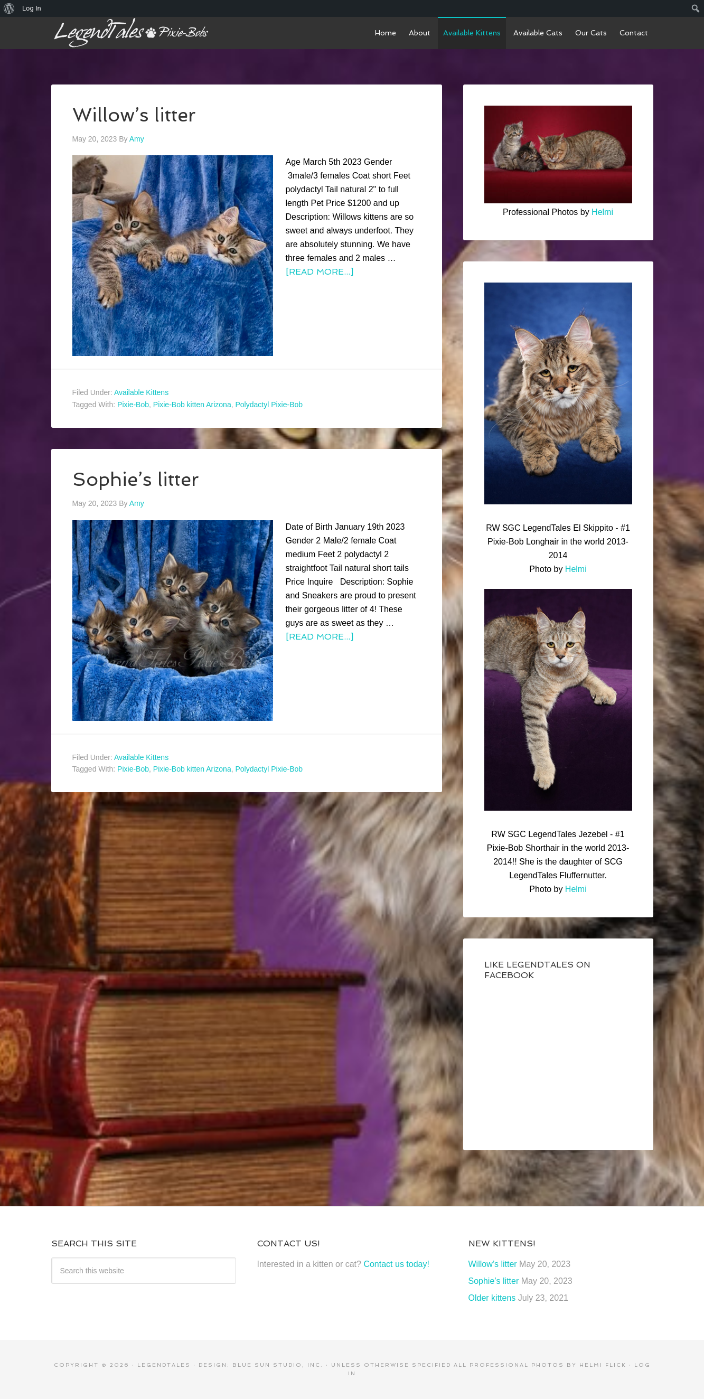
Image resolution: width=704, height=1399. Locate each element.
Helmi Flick (602, 1365)
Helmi (602, 212)
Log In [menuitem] (31, 8)
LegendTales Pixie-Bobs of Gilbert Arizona (130, 33)
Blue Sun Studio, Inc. (277, 1365)
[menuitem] (9, 8)
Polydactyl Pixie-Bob (269, 404)
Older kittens (492, 1297)
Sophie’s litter (135, 479)
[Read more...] (319, 272)
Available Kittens (141, 392)
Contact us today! (396, 1264)
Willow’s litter (134, 115)
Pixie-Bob (133, 404)
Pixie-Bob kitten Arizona (192, 404)
